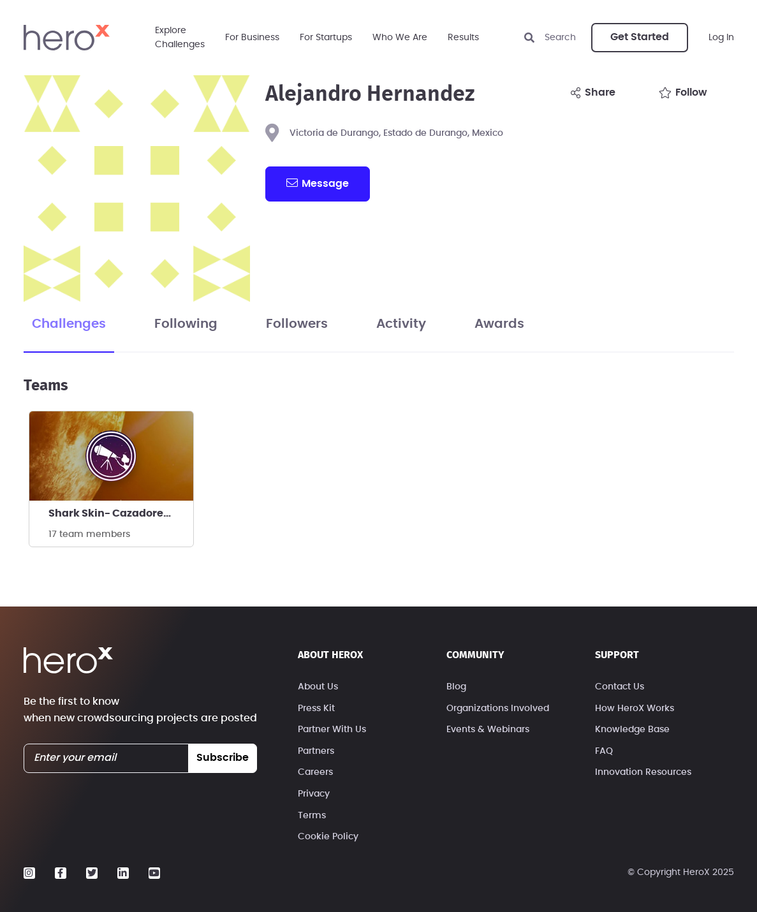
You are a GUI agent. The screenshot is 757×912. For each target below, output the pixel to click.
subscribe (222, 758)
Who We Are (399, 37)
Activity (401, 324)
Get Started (639, 37)
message (317, 183)
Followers (297, 324)
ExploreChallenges (180, 37)
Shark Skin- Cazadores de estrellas (120, 513)
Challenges (69, 324)
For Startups (326, 37)
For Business (252, 37)
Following (185, 324)
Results (463, 37)
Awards (499, 324)
